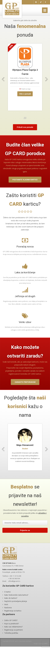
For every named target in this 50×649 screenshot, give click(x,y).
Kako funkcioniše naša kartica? (16, 595)
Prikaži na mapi (25, 89)
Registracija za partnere (13, 630)
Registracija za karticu (12, 611)
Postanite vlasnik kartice (25, 179)
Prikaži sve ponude (25, 127)
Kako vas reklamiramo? (13, 627)
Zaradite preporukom (25, 382)
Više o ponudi (25, 94)
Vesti (6, 604)
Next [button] (46, 79)
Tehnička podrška (11, 633)
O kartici (7, 592)
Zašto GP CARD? (10, 620)
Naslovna (8, 607)
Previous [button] (3, 79)
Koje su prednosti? (11, 623)
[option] (25, 77)
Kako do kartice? (10, 598)
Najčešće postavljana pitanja (15, 601)
